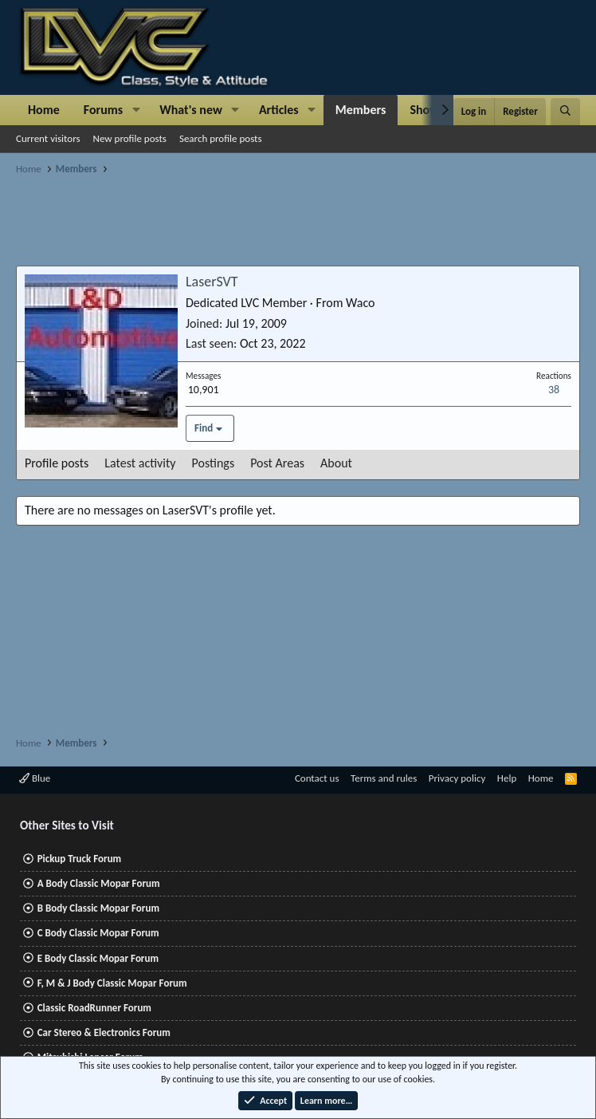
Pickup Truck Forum (79, 859)
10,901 (203, 389)
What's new (190, 109)
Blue (34, 778)
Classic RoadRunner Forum (94, 1008)
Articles (279, 109)
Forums (103, 109)
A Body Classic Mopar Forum (98, 883)
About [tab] (336, 463)
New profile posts (130, 138)
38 (553, 389)
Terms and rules (384, 778)
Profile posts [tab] (56, 463)
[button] (135, 110)
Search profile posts (220, 138)
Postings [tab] (213, 463)
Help (506, 778)
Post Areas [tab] (277, 463)
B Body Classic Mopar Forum (98, 908)
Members (360, 109)
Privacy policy (457, 778)
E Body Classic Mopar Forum (98, 958)
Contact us (317, 778)
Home (44, 109)
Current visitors (48, 138)
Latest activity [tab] (139, 463)
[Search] (565, 111)
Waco (360, 302)
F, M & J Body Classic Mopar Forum (112, 983)
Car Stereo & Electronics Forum (104, 1032)
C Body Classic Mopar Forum (98, 933)
